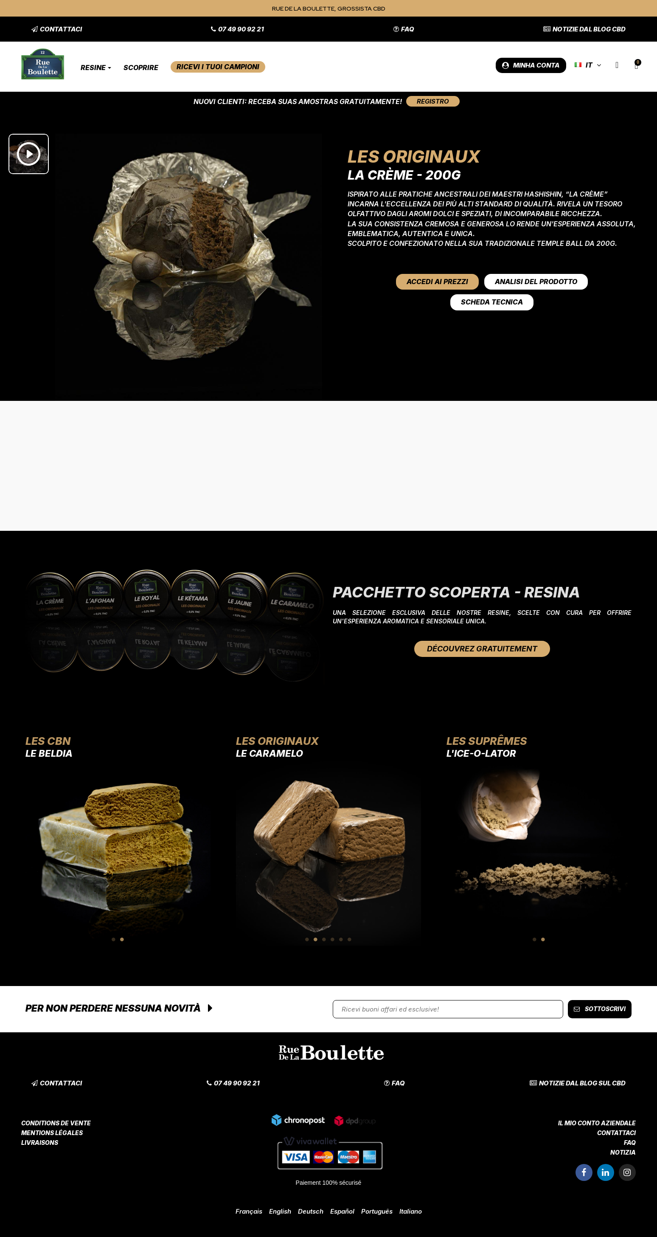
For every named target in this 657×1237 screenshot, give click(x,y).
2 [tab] (122, 939)
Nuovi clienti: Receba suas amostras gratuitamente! (298, 101)
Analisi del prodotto (536, 281)
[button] (56, 29)
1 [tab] (114, 939)
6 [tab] (349, 939)
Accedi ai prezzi (437, 281)
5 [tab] (341, 939)
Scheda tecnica (492, 302)
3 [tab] (324, 939)
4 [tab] (332, 939)
